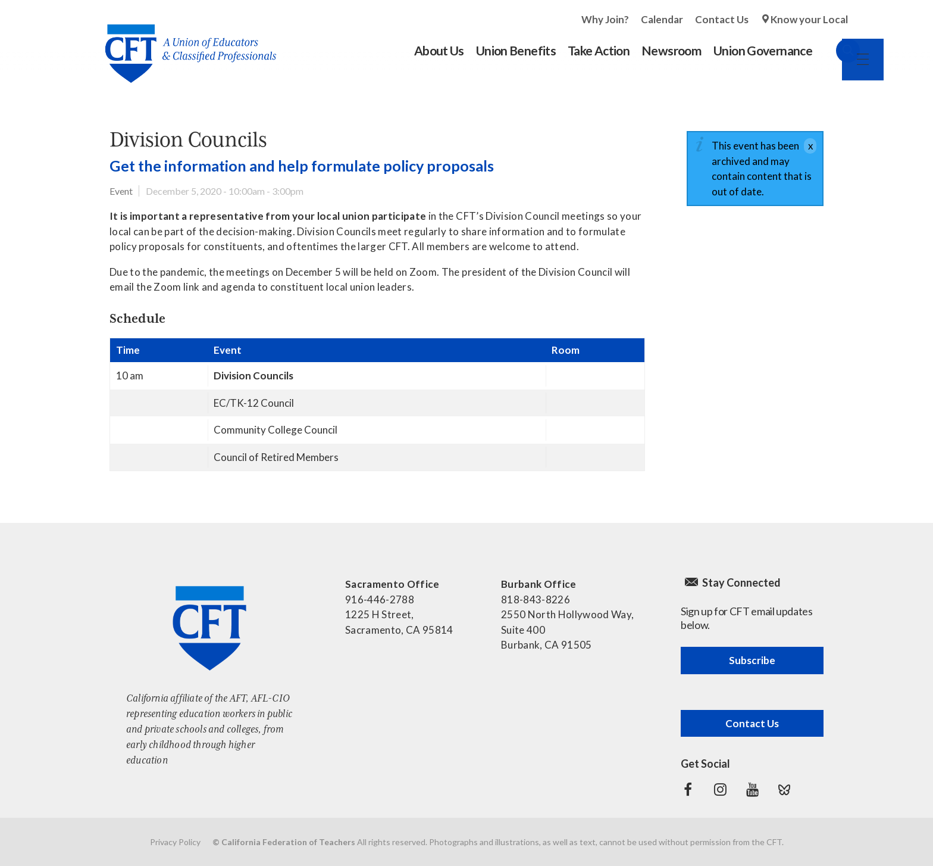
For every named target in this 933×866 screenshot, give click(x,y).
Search (836, 51)
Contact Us (722, 19)
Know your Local (809, 19)
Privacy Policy (175, 842)
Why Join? (605, 19)
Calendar (662, 19)
